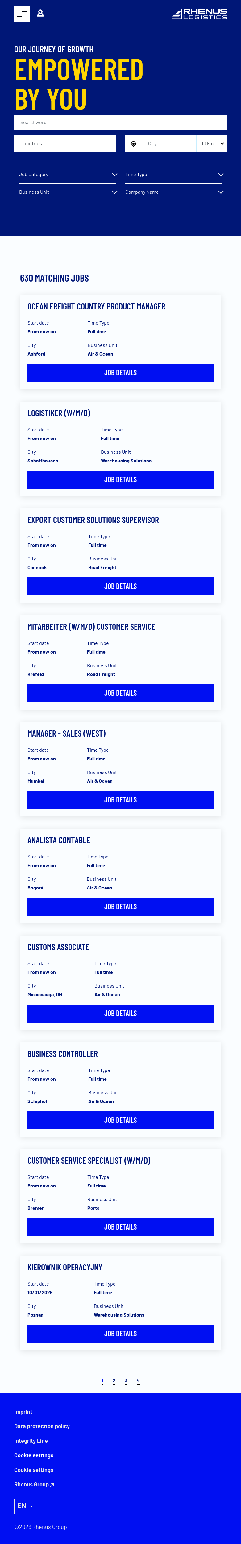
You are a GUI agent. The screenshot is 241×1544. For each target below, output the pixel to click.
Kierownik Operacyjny (64, 1267)
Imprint (23, 1412)
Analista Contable (58, 840)
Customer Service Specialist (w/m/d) (88, 1160)
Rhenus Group (31, 1485)
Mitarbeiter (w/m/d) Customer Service (91, 626)
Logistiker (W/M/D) (58, 413)
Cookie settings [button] (33, 1470)
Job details (120, 372)
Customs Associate (58, 946)
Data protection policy (42, 1426)
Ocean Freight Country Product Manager (96, 306)
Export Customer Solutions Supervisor (93, 519)
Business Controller (62, 1053)
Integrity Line (31, 1441)
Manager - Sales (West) (66, 733)
